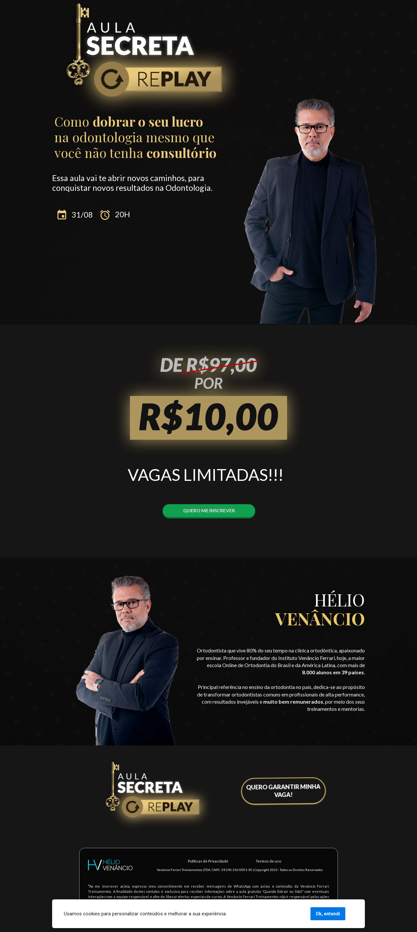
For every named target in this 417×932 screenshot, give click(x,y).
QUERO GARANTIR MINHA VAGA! (284, 790)
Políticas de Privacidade (208, 861)
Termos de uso (268, 861)
